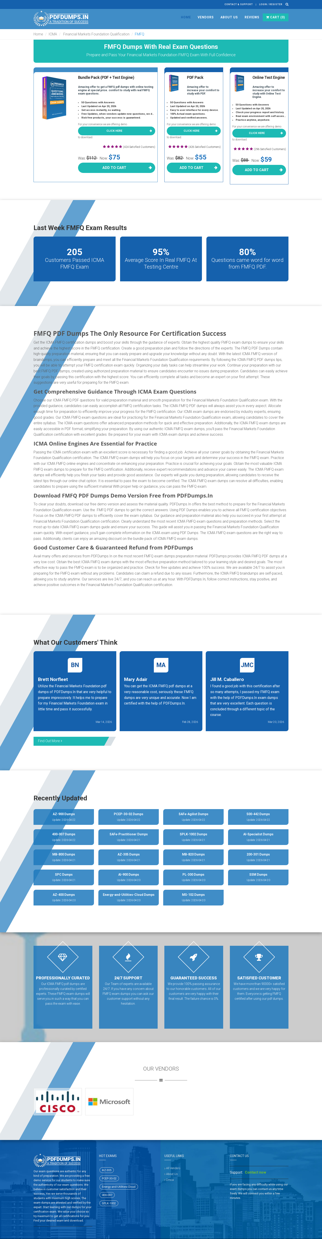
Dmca (170, 1179)
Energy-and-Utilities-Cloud (119, 1186)
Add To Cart (114, 168)
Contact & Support (239, 4)
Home (186, 17)
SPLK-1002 (109, 1203)
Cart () (275, 17)
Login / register (270, 4)
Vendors (206, 17)
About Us (229, 17)
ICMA (53, 34)
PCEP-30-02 (109, 1178)
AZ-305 (106, 1170)
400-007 (107, 1195)
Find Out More (50, 741)
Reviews (252, 17)
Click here (114, 130)
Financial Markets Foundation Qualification (95, 34)
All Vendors (173, 1168)
